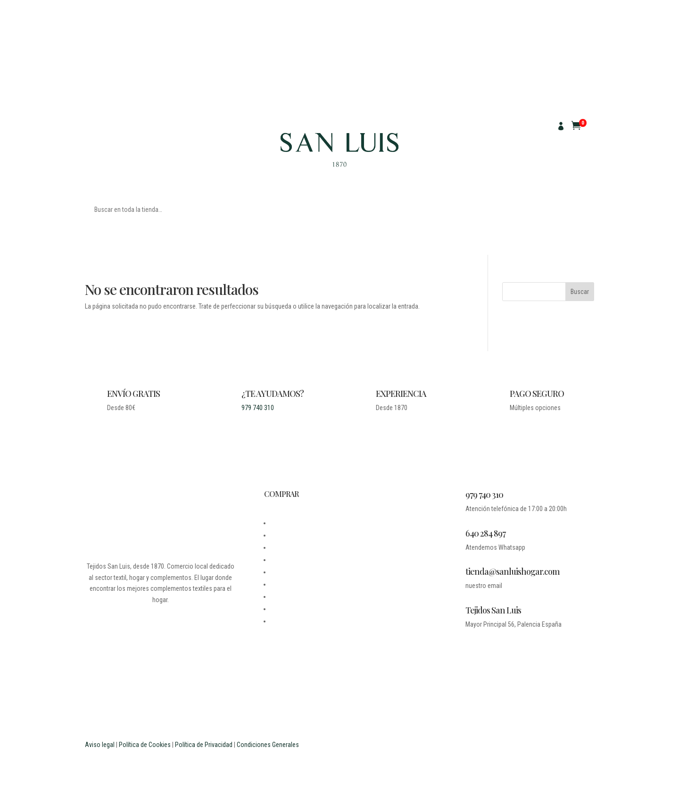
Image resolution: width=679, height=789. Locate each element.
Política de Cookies (145, 744)
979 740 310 (257, 407)
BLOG (277, 535)
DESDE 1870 (287, 523)
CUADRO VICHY (105, 150)
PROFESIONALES (293, 621)
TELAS (93, 122)
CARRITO (283, 584)
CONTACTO (285, 559)
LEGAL (279, 547)
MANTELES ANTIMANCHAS (121, 136)
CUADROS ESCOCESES (166, 150)
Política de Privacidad (203, 744)
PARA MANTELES (145, 122)
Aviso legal (100, 744)
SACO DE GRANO (189, 136)
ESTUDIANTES (289, 609)
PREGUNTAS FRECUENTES (305, 596)
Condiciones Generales (268, 744)
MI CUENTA (285, 572)
